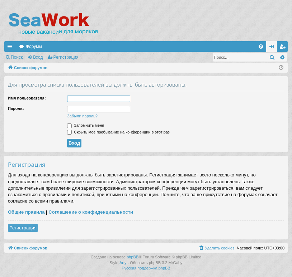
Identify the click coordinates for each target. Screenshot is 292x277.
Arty (123, 263)
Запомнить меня (85, 125)
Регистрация (66, 57)
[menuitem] (260, 46)
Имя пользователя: (27, 98)
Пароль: (16, 108)
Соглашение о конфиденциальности (90, 212)
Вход (38, 57)
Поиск (17, 57)
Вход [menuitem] (273, 48)
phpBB (132, 257)
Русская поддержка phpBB (146, 268)
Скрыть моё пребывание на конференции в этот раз (118, 132)
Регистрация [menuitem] (284, 48)
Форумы (34, 46)
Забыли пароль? (82, 116)
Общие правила (26, 212)
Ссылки (11, 48)
